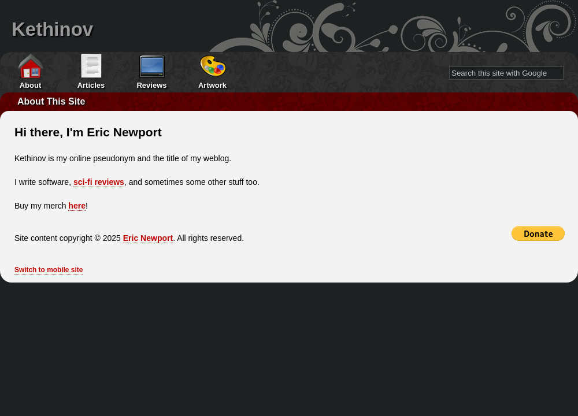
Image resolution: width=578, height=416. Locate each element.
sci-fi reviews (98, 182)
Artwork (212, 85)
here (77, 205)
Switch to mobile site (48, 270)
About (31, 85)
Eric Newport (148, 238)
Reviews (151, 85)
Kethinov (52, 29)
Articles (91, 85)
